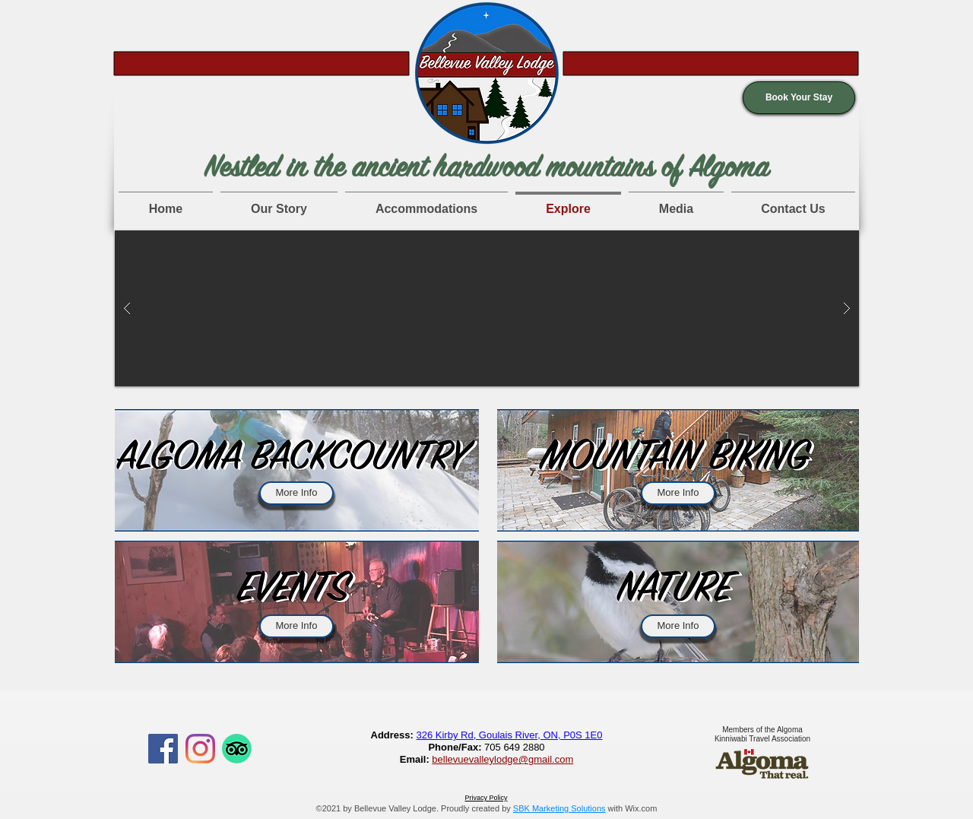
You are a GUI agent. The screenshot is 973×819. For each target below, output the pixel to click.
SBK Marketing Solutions (559, 808)
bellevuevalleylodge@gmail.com (502, 759)
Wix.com (641, 808)
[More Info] (296, 493)
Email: (416, 759)
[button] (799, 97)
